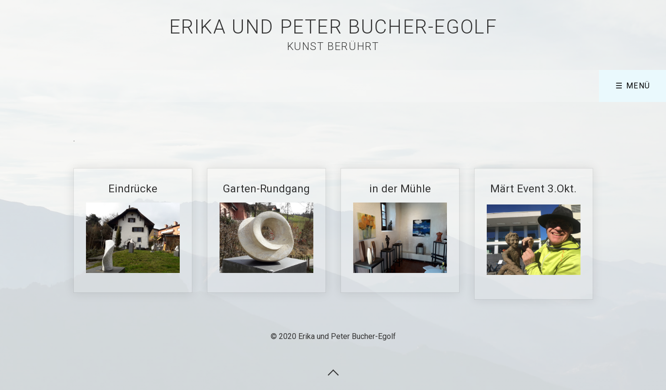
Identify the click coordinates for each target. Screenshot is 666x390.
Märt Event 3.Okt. (534, 234)
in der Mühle (400, 230)
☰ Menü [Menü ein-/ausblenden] (632, 85)
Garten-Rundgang (266, 230)
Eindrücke (133, 230)
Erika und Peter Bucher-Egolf (333, 27)
